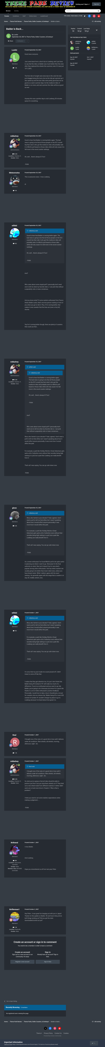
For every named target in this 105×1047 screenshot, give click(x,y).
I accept (95, 1043)
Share (10, 41)
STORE (81, 16)
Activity (16, 11)
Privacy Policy (48, 1033)
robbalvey (14, 136)
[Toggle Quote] (28, 231)
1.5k (15, 68)
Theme (39, 1033)
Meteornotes (14, 173)
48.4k (14, 154)
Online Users (33, 16)
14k (15, 190)
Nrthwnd (14, 843)
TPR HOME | (67, 16)
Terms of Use (8, 1044)
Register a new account (22, 961)
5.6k (15, 526)
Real (14, 735)
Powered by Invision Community (52, 1036)
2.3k (15, 927)
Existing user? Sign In (83, 4)
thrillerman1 (14, 909)
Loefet (16, 34)
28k (15, 860)
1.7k (15, 753)
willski (14, 225)
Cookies (66, 1033)
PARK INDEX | (75, 16)
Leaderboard (44, 16)
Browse (8, 12)
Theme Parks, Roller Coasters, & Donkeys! (39, 37)
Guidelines (16, 16)
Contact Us (58, 1033)
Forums (7, 16)
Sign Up (96, 4)
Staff (24, 16)
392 (15, 243)
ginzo (14, 508)
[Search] (76, 11)
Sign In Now (47, 961)
